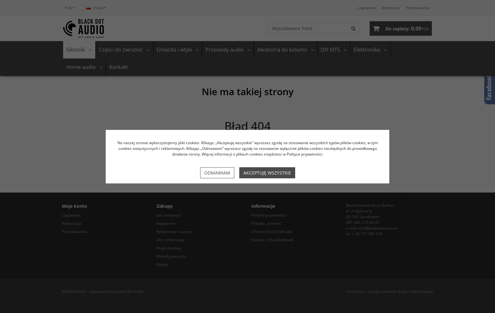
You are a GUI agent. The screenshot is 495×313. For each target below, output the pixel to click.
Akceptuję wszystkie (267, 173)
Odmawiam (217, 173)
